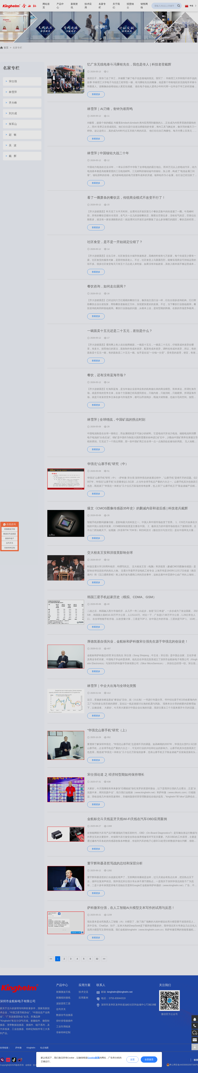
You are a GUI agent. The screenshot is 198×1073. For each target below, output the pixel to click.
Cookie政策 (93, 1057)
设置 (132, 1059)
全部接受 (149, 1059)
